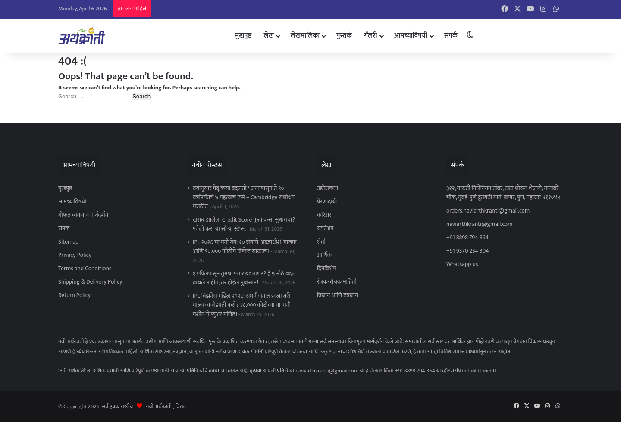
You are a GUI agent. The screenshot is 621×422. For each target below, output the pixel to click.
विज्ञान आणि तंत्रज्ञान (337, 295)
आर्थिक (324, 255)
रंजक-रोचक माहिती (337, 282)
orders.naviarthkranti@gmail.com (488, 211)
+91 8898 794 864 (467, 237)
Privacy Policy (74, 255)
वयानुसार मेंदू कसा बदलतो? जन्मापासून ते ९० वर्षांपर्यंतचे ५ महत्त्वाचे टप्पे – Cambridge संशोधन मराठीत (244, 197)
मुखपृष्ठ (243, 35)
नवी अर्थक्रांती (159, 406)
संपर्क (451, 35)
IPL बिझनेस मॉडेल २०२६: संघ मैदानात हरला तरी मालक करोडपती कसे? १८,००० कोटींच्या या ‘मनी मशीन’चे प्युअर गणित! (242, 305)
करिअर (324, 215)
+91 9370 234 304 (467, 251)
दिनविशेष (326, 268)
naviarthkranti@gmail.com (479, 224)
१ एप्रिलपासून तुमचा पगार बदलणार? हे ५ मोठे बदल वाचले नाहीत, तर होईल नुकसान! (244, 278)
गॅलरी (370, 35)
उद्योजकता (327, 188)
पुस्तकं (344, 35)
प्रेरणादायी (327, 201)
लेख (268, 35)
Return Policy (74, 295)
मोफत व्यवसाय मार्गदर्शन (83, 215)
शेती (321, 242)
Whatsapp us (462, 264)
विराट (180, 406)
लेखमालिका (305, 35)
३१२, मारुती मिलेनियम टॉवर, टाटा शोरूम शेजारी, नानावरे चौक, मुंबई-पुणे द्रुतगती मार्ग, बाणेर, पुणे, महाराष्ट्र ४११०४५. (504, 193)
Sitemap (68, 242)
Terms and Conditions (85, 268)
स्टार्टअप (325, 228)
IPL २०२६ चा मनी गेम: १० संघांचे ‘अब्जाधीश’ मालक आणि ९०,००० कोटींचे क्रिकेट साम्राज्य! (245, 247)
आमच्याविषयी (410, 35)
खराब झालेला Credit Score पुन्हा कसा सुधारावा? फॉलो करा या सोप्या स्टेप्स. (244, 224)
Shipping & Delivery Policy (90, 282)
